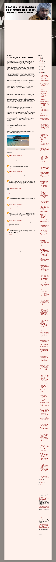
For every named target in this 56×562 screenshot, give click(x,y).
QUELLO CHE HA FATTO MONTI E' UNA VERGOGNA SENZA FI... (44, 387)
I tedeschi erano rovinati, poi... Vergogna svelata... (44, 199)
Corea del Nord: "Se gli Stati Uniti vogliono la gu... (44, 403)
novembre (42, 63)
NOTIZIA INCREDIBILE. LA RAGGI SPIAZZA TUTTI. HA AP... (44, 196)
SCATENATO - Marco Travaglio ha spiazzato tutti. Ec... (44, 282)
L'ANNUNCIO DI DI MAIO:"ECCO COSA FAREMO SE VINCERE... (44, 131)
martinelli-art (11, 188)
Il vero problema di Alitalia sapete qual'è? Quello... (44, 144)
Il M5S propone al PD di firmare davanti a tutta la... (44, 207)
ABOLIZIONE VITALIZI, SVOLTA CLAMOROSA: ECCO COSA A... (44, 99)
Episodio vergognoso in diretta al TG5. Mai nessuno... (44, 182)
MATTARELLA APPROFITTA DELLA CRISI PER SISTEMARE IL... (44, 251)
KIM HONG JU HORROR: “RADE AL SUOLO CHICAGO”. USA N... (44, 343)
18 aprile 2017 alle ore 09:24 (17, 171)
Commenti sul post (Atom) (14, 254)
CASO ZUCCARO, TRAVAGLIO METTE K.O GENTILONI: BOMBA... (44, 95)
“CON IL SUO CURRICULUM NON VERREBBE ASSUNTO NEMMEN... (44, 466)
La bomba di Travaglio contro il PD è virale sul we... (44, 335)
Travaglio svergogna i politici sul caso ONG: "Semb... (44, 113)
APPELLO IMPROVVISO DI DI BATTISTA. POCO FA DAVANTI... (44, 127)
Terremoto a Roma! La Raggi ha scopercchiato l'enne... (44, 219)
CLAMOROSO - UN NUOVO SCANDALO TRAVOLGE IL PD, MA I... (44, 372)
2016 (40, 484)
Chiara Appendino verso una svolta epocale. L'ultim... (44, 477)
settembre (42, 66)
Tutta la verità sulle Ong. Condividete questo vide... (44, 119)
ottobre (41, 64)
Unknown (10, 155)
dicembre (42, 61)
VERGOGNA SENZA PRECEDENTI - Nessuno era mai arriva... (44, 354)
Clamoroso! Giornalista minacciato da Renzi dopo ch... (44, 363)
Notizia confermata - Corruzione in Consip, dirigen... (44, 396)
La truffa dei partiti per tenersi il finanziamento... (44, 209)
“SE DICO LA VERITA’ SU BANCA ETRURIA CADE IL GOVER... (44, 185)
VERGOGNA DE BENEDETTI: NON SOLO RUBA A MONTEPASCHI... (43, 216)
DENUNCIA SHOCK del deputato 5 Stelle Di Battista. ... (44, 321)
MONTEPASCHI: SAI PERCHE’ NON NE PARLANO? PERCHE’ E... (44, 329)
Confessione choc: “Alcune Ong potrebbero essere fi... (44, 149)
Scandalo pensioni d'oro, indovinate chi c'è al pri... (44, 446)
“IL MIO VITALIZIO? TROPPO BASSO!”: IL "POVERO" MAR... (44, 443)
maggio (41, 72)
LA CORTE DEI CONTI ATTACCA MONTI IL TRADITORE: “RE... (44, 310)
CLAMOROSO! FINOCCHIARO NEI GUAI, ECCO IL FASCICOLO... (44, 193)
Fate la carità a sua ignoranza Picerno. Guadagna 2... (44, 202)
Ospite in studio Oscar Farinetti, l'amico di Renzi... (43, 138)
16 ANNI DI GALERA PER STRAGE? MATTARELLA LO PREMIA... (44, 88)
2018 (40, 58)
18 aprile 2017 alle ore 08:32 (17, 155)
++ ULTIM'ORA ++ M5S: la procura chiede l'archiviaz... (44, 400)
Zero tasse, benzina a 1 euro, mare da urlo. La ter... (44, 338)
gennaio (41, 482)
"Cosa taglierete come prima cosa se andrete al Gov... (44, 276)
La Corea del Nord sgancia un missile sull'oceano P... (44, 360)
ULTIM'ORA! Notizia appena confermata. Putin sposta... (44, 266)
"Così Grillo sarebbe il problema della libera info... (44, 154)
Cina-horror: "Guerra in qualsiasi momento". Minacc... (44, 390)
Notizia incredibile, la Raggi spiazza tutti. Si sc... (44, 260)
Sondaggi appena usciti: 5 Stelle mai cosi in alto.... (44, 78)
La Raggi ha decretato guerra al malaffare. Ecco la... (44, 301)
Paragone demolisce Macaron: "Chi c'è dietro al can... (44, 165)
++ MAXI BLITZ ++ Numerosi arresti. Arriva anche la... (44, 451)
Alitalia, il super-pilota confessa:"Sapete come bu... (44, 161)
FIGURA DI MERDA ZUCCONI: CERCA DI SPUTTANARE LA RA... (44, 413)
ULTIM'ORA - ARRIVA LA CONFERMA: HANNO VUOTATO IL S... (44, 122)
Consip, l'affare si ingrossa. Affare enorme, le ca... (44, 383)
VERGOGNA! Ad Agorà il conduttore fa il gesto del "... (44, 173)
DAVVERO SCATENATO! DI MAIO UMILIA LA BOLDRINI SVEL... (44, 278)
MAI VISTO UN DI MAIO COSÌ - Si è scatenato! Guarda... (44, 303)
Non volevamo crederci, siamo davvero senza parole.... (44, 212)
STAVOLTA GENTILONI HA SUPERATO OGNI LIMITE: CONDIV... (44, 116)
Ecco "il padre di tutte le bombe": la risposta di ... (44, 393)
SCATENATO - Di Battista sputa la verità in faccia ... (44, 258)
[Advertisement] (16, 28)
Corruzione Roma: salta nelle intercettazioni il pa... (44, 248)
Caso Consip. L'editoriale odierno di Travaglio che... (44, 405)
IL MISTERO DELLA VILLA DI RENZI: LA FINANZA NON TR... (44, 307)
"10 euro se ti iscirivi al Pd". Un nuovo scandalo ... (44, 292)
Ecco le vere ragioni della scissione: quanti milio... (44, 204)
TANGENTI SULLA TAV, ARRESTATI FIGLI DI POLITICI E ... (44, 347)
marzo (41, 479)
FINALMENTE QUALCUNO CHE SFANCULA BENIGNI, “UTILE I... (44, 325)
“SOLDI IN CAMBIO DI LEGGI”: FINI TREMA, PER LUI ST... (44, 298)
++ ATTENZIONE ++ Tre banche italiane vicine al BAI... (44, 273)
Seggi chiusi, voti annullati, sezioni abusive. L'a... (44, 102)
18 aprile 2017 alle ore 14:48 (17, 197)
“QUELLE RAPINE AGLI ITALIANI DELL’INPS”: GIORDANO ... (44, 84)
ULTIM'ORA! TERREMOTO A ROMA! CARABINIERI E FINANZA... (44, 431)
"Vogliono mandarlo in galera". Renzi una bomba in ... (44, 244)
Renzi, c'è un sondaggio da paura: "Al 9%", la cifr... (44, 333)
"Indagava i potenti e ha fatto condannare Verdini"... (44, 176)
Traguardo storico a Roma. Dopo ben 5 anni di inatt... (44, 234)
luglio (41, 69)
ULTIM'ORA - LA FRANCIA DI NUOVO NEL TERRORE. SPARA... (44, 288)
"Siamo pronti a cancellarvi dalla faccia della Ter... (44, 226)
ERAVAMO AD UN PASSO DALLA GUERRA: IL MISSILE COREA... (44, 189)
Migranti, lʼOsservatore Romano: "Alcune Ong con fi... (44, 135)
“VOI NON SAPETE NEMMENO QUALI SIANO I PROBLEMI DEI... (44, 158)
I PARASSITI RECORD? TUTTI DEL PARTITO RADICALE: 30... (44, 458)
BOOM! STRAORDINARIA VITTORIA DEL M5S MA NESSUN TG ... (44, 179)
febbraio (41, 480)
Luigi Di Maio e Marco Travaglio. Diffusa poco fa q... (44, 231)
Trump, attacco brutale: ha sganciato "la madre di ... (44, 428)
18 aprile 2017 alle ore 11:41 (18, 188)
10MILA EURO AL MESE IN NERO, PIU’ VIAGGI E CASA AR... (44, 422)
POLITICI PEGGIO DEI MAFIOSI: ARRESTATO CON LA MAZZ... (44, 410)
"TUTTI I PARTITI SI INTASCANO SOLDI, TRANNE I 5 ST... (44, 263)
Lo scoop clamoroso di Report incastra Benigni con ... (44, 357)
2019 (40, 57)
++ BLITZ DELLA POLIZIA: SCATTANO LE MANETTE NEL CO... (44, 380)
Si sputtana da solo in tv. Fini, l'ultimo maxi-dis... (44, 141)
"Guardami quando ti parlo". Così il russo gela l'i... (44, 407)
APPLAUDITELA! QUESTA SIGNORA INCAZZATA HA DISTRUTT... (44, 455)
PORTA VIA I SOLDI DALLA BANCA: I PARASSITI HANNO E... (44, 241)
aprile (41, 74)
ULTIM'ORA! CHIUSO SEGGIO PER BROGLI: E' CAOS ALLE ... (44, 104)
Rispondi (10, 161)
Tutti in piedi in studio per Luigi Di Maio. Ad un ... (44, 448)
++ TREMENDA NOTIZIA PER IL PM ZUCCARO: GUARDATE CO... (44, 81)
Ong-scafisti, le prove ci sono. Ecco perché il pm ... (44, 125)
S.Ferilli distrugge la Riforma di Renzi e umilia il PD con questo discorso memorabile (44, 498)
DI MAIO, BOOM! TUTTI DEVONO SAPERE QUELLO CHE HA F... (44, 462)
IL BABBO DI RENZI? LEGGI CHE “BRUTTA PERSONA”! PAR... (44, 469)
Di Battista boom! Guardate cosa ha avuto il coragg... (44, 168)
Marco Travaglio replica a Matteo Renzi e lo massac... (44, 435)
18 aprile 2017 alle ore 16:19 (17, 204)
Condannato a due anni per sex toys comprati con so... (44, 170)
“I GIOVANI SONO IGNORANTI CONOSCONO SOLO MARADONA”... (44, 317)
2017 (40, 60)
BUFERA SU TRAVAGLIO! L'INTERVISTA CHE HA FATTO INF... (44, 376)
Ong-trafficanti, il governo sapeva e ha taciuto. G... (44, 107)
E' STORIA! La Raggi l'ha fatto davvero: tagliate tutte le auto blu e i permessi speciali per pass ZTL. (44, 516)
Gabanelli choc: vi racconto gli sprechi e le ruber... (44, 228)
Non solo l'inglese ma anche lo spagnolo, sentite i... (44, 285)
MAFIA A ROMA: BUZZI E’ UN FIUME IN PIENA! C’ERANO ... (44, 425)
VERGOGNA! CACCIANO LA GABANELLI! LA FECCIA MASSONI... (44, 366)
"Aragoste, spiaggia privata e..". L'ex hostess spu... (44, 151)
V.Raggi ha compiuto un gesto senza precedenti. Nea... (44, 350)
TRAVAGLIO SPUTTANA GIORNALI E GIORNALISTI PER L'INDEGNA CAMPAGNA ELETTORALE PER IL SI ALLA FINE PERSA (44, 526)
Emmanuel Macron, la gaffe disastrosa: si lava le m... (44, 146)
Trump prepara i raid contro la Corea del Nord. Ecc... (44, 369)
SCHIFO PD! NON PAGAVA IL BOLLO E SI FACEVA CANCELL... (44, 269)
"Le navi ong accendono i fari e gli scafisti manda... (44, 76)
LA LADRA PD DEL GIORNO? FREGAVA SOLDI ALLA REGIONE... (44, 439)
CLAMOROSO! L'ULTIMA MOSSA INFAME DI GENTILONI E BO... (44, 254)
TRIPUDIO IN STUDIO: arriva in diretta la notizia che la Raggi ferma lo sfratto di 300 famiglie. (44, 507)
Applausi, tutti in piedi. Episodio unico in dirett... (44, 92)
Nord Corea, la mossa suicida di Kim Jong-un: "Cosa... (44, 419)
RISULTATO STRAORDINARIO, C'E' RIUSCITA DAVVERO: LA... (44, 237)
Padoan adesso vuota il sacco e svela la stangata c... (44, 341)
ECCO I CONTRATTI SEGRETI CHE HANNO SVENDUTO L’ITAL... (44, 294)
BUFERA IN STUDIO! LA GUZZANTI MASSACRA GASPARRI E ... (44, 222)
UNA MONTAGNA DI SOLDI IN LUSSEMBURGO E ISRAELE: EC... (43, 473)
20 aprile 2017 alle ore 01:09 (17, 220)
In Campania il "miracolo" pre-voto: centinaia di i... (44, 110)
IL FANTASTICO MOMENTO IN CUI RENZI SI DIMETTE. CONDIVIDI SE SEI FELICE (44, 490)
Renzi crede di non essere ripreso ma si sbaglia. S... (44, 417)
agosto (41, 67)
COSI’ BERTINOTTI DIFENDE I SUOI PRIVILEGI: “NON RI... (44, 313)
